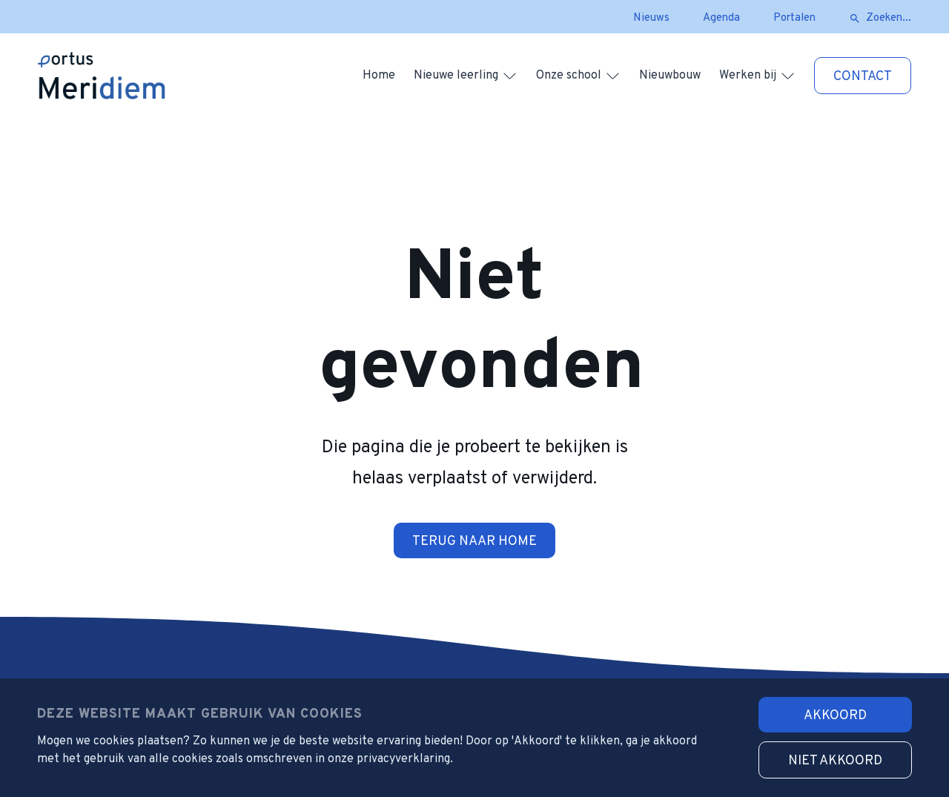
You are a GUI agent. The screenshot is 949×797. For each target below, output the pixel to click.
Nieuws (651, 18)
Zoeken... (888, 18)
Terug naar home (474, 541)
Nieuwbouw (670, 75)
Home (379, 75)
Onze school (568, 75)
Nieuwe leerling (456, 75)
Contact (862, 76)
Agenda (721, 18)
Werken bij (747, 75)
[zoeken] (855, 18)
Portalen (794, 18)
